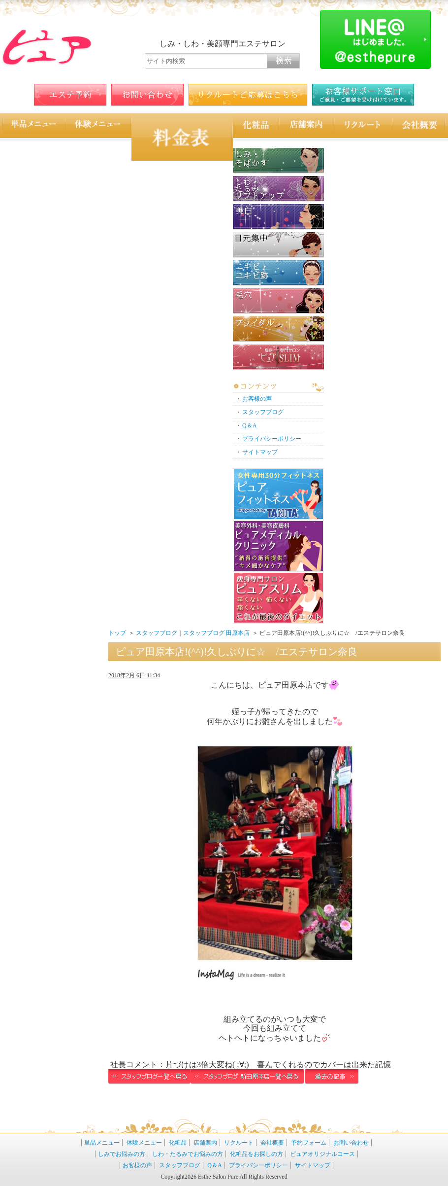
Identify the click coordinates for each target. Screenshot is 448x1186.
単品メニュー (102, 1142)
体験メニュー (144, 1142)
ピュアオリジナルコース (322, 1154)
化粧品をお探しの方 (256, 1154)
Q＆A (249, 425)
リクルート (239, 1142)
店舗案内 (205, 1142)
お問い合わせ (351, 1142)
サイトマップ (260, 452)
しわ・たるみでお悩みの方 (187, 1154)
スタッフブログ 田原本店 (216, 632)
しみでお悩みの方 (121, 1154)
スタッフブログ (263, 412)
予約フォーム (308, 1142)
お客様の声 (257, 398)
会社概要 (272, 1142)
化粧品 (178, 1142)
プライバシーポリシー (271, 438)
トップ (117, 632)
